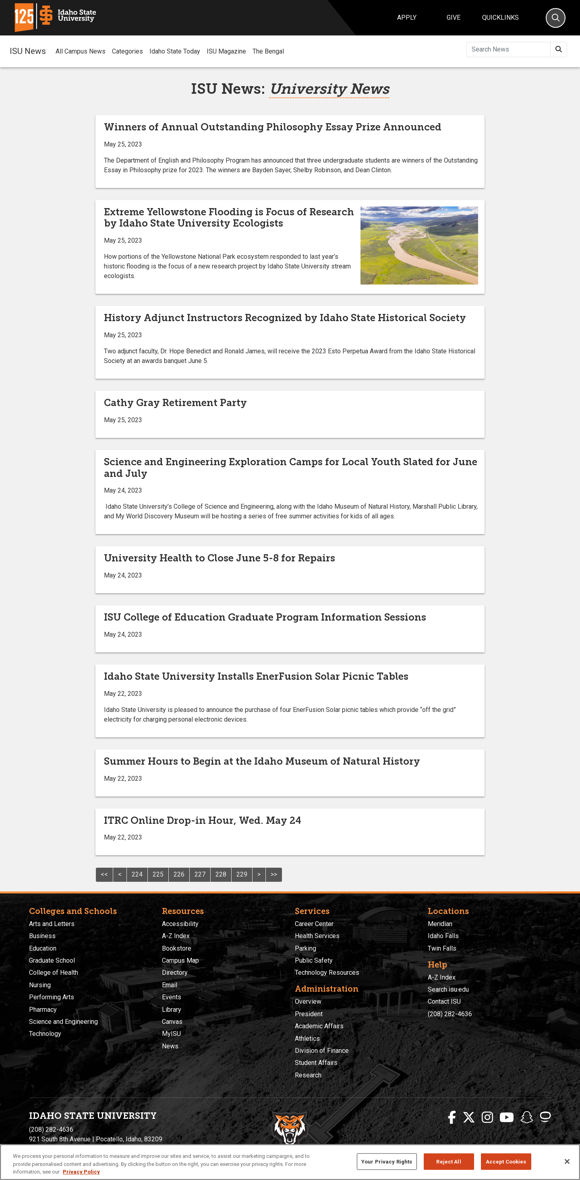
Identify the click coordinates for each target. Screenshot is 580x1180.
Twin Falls (442, 948)
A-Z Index (176, 936)
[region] (290, 1162)
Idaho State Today (174, 51)
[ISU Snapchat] (526, 1117)
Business (42, 936)
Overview (308, 1001)
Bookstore (176, 948)
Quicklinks (500, 17)
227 (200, 874)
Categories (127, 51)
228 (220, 874)
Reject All (448, 1161)
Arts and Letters (52, 924)
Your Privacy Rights (386, 1161)
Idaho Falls (443, 936)
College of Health (53, 972)
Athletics (307, 1038)
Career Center (314, 924)
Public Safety (314, 960)
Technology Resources (327, 972)
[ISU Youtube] (506, 1117)
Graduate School (52, 960)
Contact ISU (444, 1001)
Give (453, 17)
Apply (406, 17)
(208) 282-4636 (450, 1014)
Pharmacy (43, 1009)
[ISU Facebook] (452, 1117)
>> (274, 874)
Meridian (440, 924)
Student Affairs (316, 1063)
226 (179, 874)
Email (169, 985)
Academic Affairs (319, 1026)
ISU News (28, 51)
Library (171, 1009)
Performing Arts (51, 997)
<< (104, 874)
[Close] (567, 1161)
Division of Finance (322, 1050)
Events (171, 997)
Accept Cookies (506, 1161)
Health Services (317, 936)
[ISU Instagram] (487, 1117)
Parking (305, 948)
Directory (175, 972)
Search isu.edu (448, 989)
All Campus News (81, 51)
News (170, 1046)
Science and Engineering (63, 1021)
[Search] (556, 18)
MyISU (171, 1034)
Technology (45, 1034)
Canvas (172, 1021)
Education (42, 948)
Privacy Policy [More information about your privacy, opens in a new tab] (81, 1172)
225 (158, 874)
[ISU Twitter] (468, 1117)
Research (308, 1075)
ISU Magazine (226, 51)
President (309, 1014)
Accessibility (180, 924)
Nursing (40, 985)
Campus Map (180, 960)
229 (241, 874)
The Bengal (268, 51)
